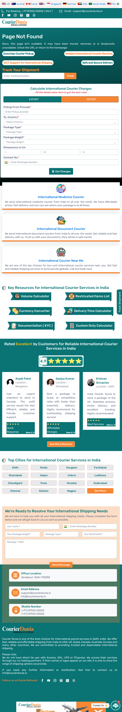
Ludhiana (51, 482)
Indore (31, 482)
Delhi (11, 474)
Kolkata (72, 489)
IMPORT (91, 99)
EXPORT (34, 99)
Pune (92, 482)
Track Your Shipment (20, 70)
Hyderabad (31, 489)
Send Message (61, 571)
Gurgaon (51, 474)
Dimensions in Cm (14, 147)
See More (11, 497)
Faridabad (72, 474)
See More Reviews (61, 450)
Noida (31, 474)
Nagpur (92, 489)
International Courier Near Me (61, 263)
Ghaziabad (92, 474)
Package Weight (13, 137)
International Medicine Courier (61, 198)
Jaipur (11, 482)
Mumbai (11, 489)
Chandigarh (72, 482)
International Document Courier (61, 230)
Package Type (12, 127)
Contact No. (11, 158)
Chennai (52, 489)
